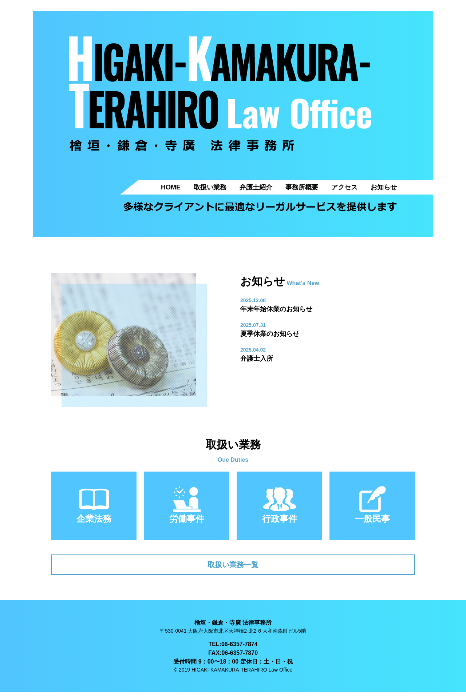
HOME (171, 187)
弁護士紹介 (256, 187)
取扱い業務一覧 (233, 567)
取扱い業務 (210, 187)
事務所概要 (301, 187)
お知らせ (384, 187)
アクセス (344, 187)
